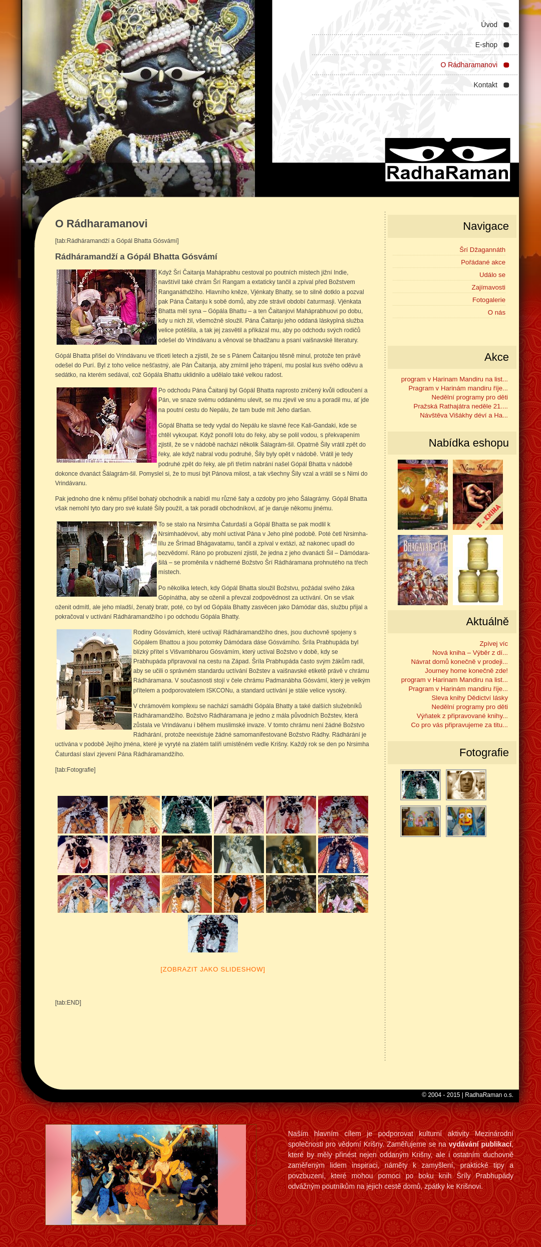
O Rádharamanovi (468, 65)
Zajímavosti (488, 287)
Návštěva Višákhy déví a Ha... (464, 415)
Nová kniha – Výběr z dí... (470, 652)
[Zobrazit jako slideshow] (212, 969)
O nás (496, 312)
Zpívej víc (494, 643)
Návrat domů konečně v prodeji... (459, 661)
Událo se (492, 275)
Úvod (489, 25)
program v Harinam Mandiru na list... (454, 379)
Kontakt (485, 85)
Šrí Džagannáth (482, 249)
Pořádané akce (483, 262)
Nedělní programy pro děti (470, 397)
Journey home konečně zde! (466, 670)
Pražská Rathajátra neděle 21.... (461, 406)
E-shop (486, 45)
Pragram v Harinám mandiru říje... (458, 388)
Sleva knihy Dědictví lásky (470, 698)
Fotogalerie (488, 300)
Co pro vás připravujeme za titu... (459, 725)
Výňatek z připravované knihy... (462, 716)
